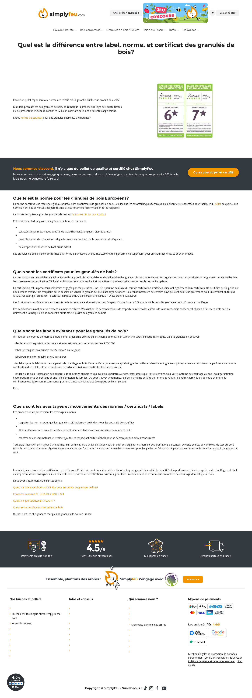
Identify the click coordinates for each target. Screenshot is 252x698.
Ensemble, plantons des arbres (148, 624)
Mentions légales (197, 654)
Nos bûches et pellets (25, 599)
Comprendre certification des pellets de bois (38, 507)
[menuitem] (64, 30)
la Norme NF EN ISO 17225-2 (89, 214)
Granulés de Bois (21, 623)
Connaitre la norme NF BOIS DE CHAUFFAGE (38, 494)
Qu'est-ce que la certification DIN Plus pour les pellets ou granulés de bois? (55, 487)
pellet (218, 204)
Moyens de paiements (204, 599)
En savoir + (193, 579)
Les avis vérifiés (204, 624)
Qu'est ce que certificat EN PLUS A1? (34, 500)
